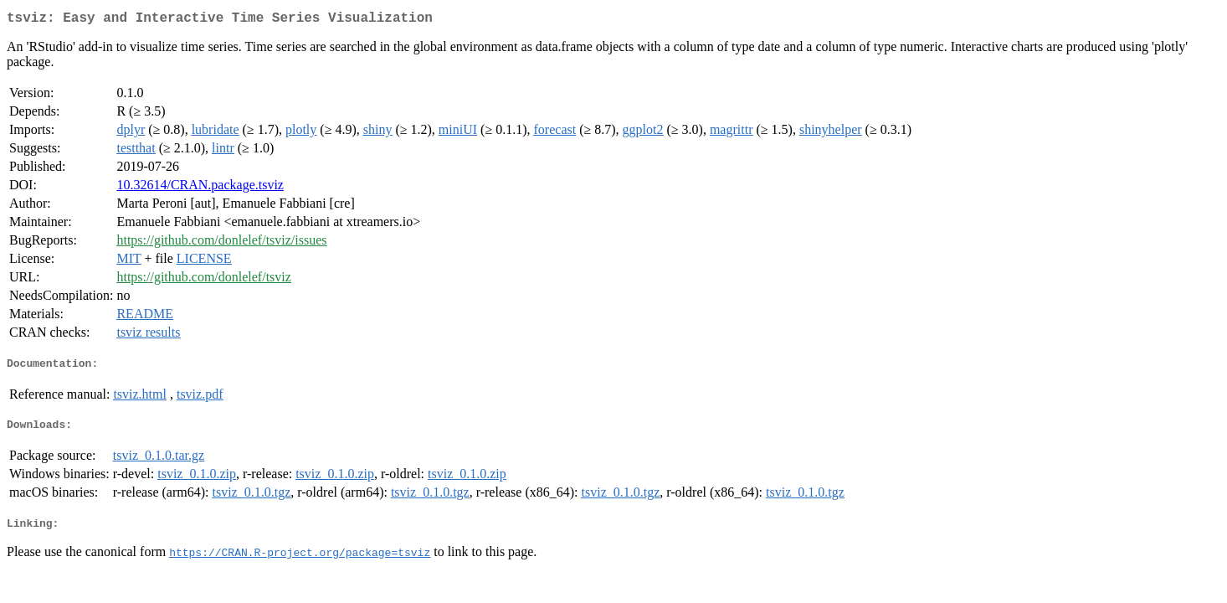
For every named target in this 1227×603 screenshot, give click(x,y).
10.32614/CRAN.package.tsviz (200, 188)
